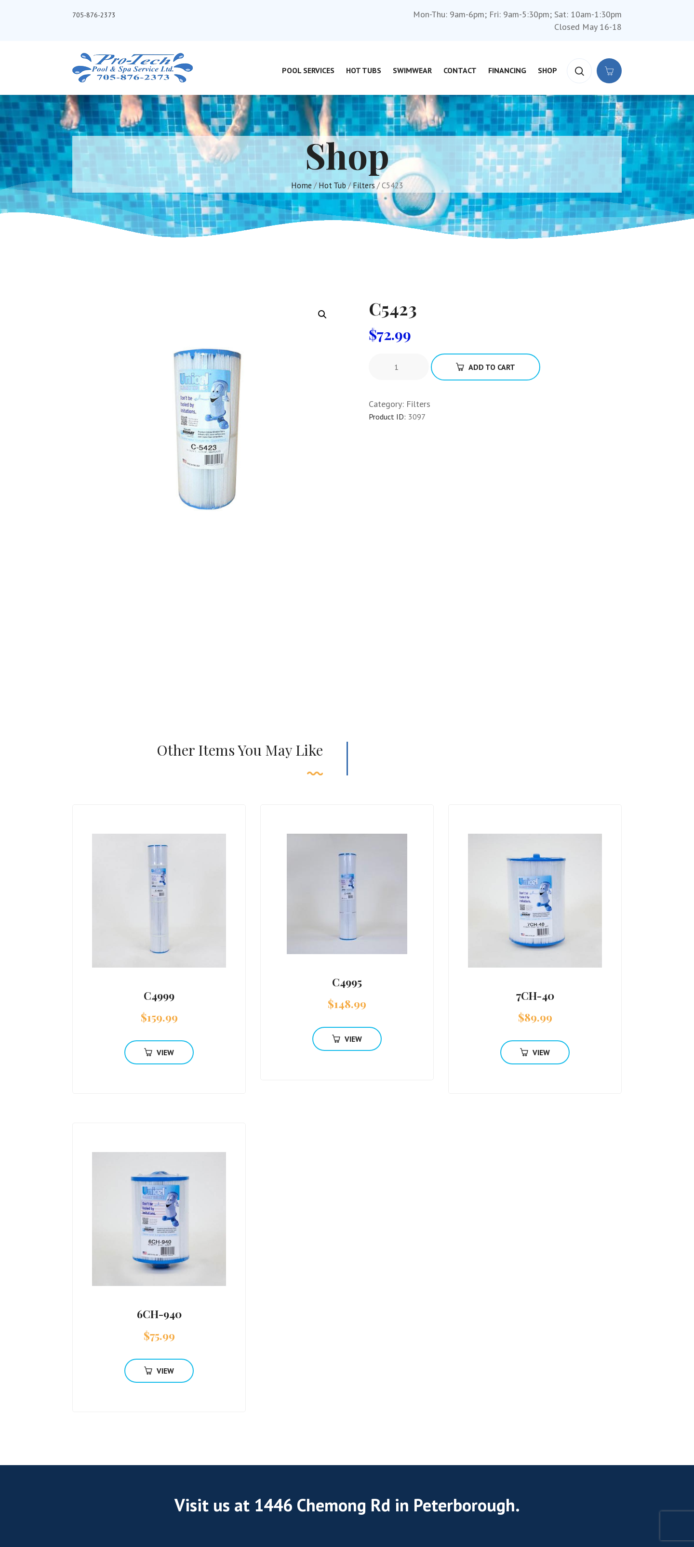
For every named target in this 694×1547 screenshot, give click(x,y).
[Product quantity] (400, 367)
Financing (507, 70)
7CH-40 (535, 995)
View (159, 1052)
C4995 (347, 982)
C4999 (159, 995)
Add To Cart (485, 367)
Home (301, 185)
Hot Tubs (363, 70)
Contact (460, 70)
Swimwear (412, 70)
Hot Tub (332, 185)
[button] (322, 314)
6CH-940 (159, 1314)
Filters (364, 185)
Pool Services (308, 70)
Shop (547, 70)
